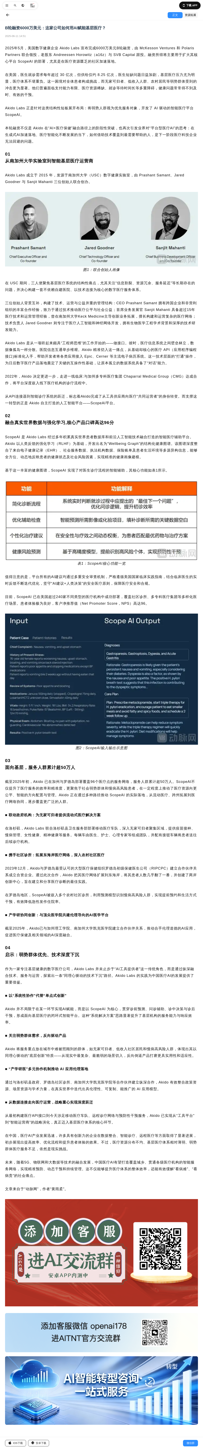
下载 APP (189, 5)
